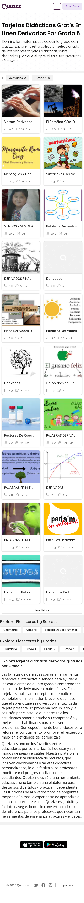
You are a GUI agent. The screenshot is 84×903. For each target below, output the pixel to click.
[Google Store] (55, 844)
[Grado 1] (30, 649)
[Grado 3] (69, 649)
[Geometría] (10, 629)
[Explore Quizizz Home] (11, 6)
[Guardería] (10, 649)
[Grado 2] (50, 649)
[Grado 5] (42, 78)
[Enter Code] (72, 6)
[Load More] (42, 610)
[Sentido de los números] (61, 629)
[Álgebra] (31, 629)
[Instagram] (50, 885)
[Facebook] (43, 885)
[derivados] (17, 78)
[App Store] (31, 844)
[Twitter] (36, 885)
